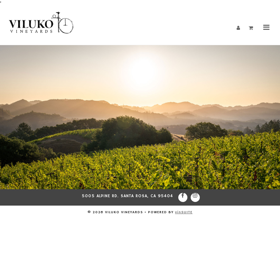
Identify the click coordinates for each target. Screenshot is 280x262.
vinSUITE (183, 212)
